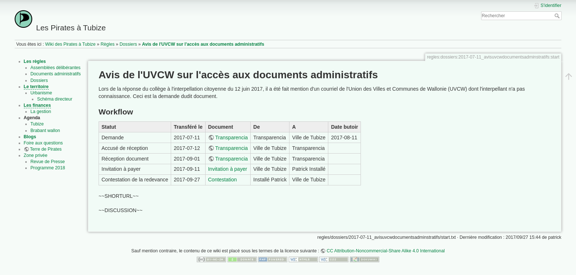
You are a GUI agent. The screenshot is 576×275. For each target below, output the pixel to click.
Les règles (35, 61)
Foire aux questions (43, 143)
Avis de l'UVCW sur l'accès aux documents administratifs (203, 44)
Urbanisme (41, 92)
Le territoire (36, 86)
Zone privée (36, 155)
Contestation (222, 179)
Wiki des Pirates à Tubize (70, 44)
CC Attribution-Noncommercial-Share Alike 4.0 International (386, 250)
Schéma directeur (54, 99)
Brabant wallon (45, 130)
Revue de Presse (47, 161)
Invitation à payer (227, 169)
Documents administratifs (55, 73)
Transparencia (231, 137)
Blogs (30, 136)
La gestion (40, 111)
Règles (107, 44)
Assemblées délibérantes (55, 67)
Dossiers (128, 44)
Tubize (37, 124)
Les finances (37, 105)
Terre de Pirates (46, 149)
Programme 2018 (47, 167)
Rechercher (557, 15)
